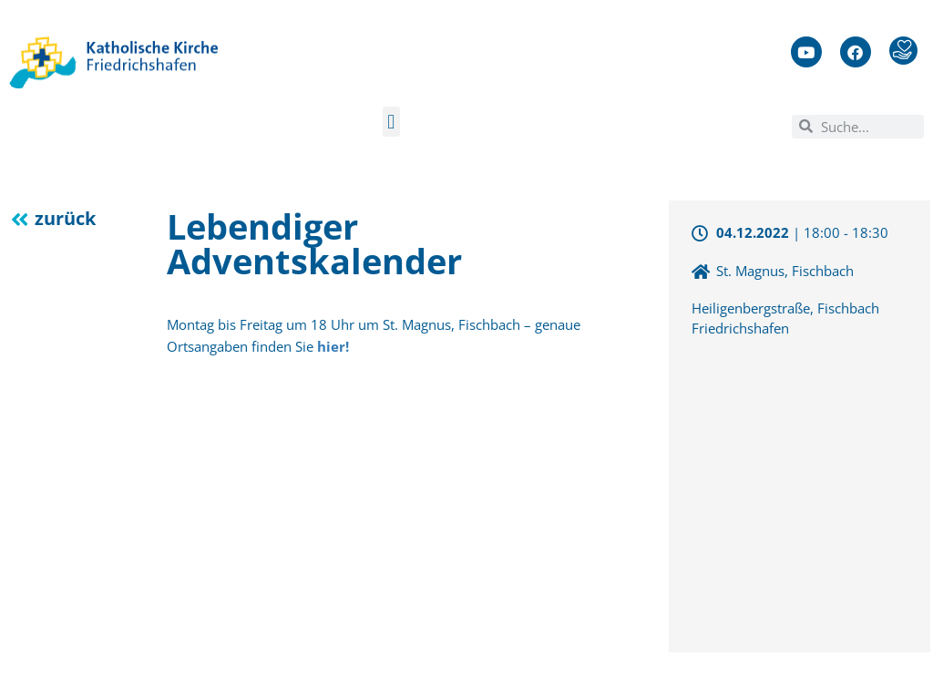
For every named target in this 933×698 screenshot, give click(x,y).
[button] (391, 122)
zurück (65, 218)
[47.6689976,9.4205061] (799, 493)
